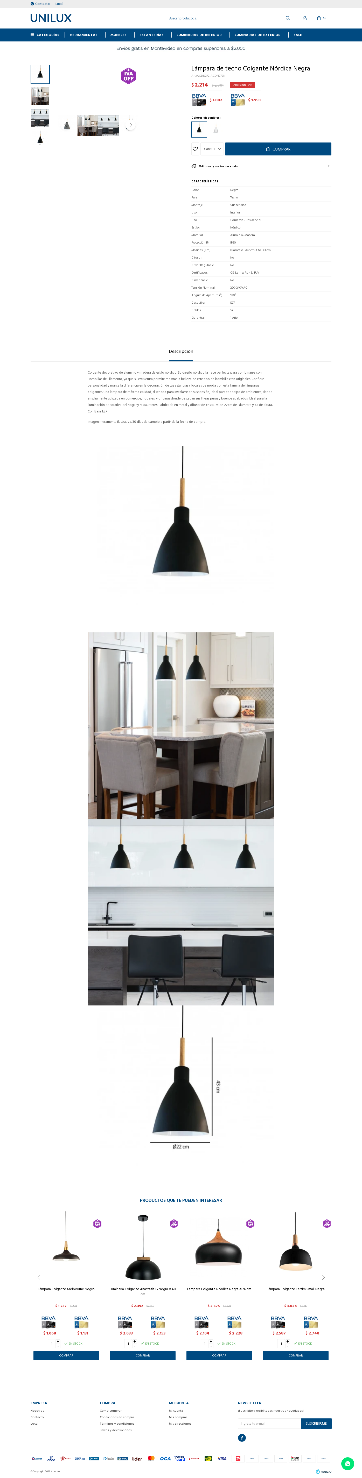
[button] (167, 125)
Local (59, 4)
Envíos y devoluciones (116, 1430)
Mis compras (178, 1417)
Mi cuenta (176, 1410)
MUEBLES (118, 35)
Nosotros (37, 1410)
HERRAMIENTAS (84, 35)
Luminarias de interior (199, 35)
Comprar (281, 149)
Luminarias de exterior (258, 35)
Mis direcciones (180, 1423)
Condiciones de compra (117, 1417)
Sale (298, 35)
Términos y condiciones (117, 1423)
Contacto (42, 4)
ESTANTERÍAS (152, 35)
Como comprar (111, 1410)
